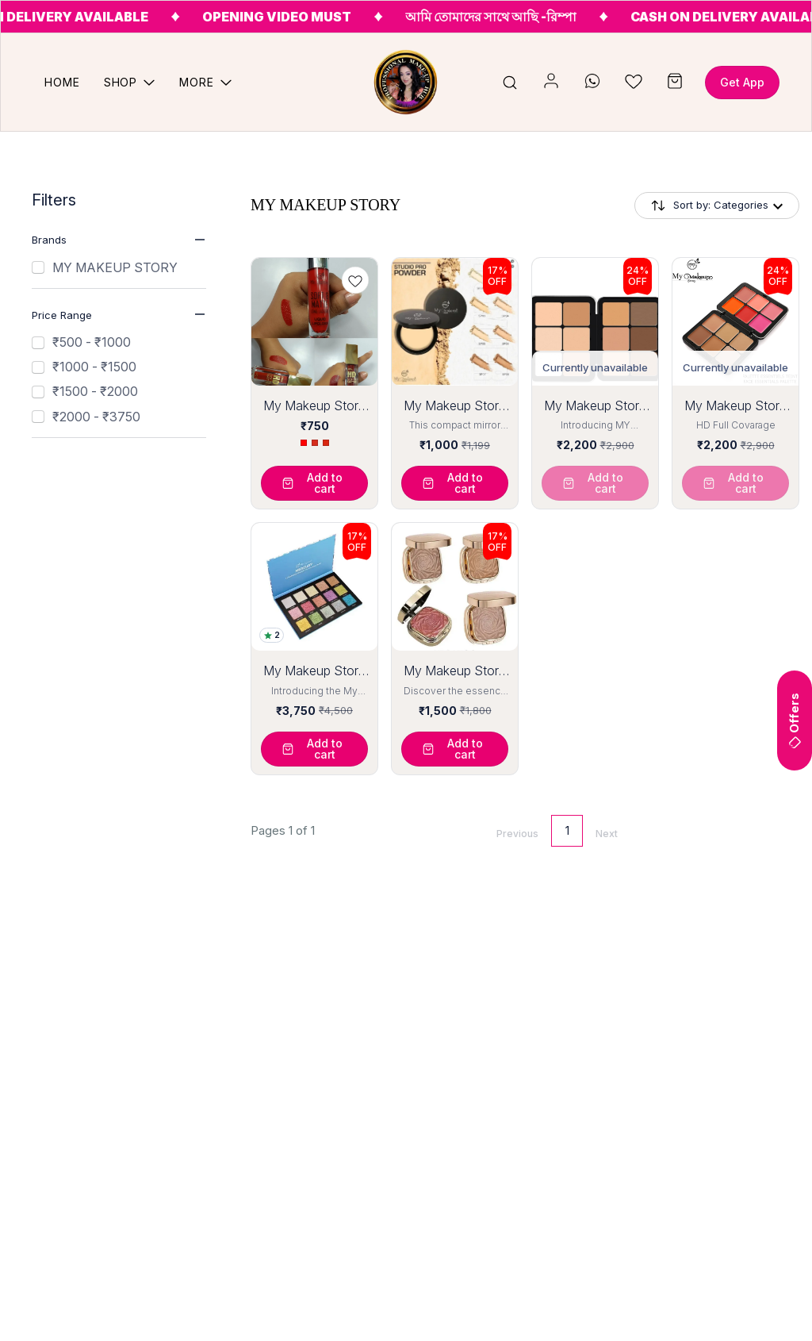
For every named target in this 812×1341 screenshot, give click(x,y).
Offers (794, 720)
